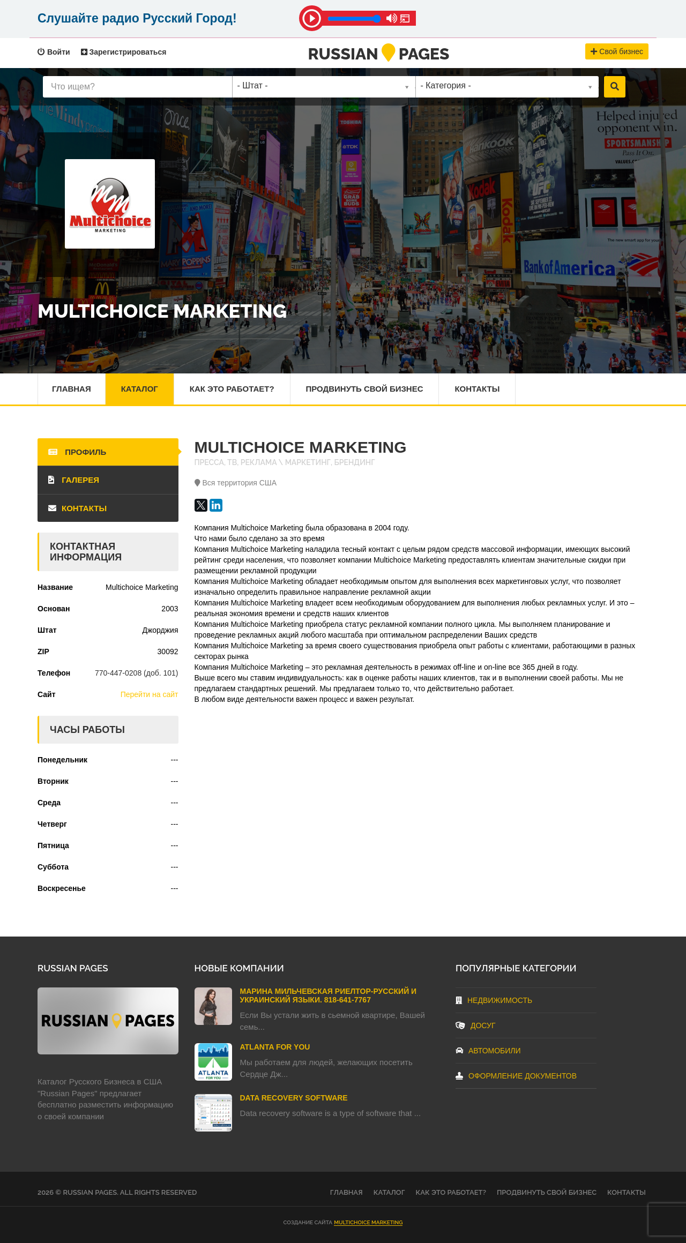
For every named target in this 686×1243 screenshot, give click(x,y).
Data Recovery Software (294, 1098)
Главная (71, 388)
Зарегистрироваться (124, 52)
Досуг (476, 1025)
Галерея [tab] (73, 479)
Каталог (139, 388)
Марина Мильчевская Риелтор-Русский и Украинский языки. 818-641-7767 (328, 995)
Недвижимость (494, 1000)
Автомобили (488, 1050)
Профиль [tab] (77, 451)
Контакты (477, 388)
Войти (54, 52)
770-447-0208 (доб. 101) (136, 673)
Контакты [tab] (77, 508)
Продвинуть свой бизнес (364, 388)
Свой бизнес (617, 51)
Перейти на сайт (149, 694)
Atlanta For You (275, 1047)
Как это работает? (232, 388)
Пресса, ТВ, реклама (236, 462)
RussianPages (379, 53)
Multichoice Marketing (368, 1222)
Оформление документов (516, 1076)
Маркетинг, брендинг (330, 462)
